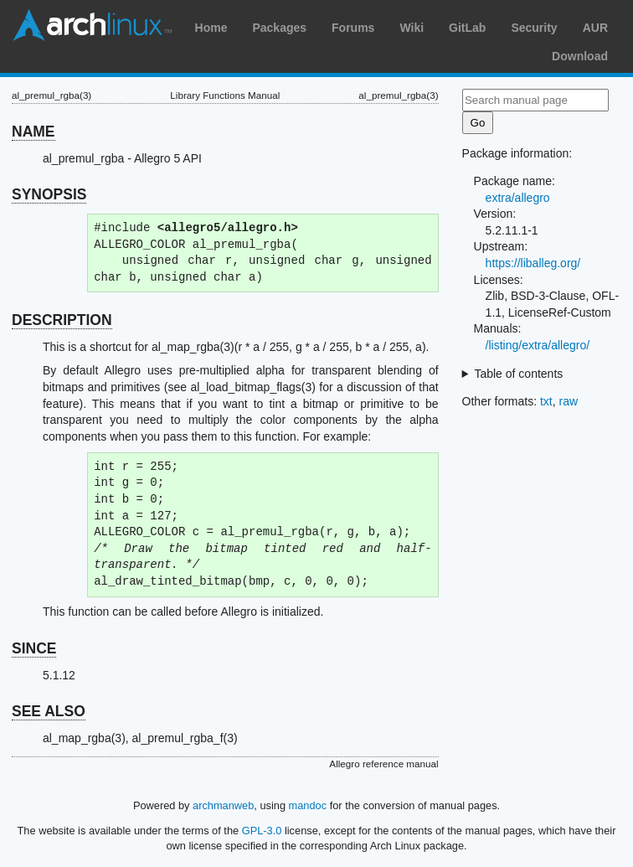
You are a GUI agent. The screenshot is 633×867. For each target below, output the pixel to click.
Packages (279, 27)
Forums (353, 27)
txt (546, 401)
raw (569, 401)
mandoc (308, 805)
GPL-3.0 (262, 830)
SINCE (34, 648)
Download (580, 56)
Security (534, 27)
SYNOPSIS (49, 194)
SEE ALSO (48, 711)
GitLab (467, 27)
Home (211, 27)
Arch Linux (92, 25)
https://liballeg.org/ (533, 263)
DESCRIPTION (62, 320)
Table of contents (518, 373)
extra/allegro (518, 197)
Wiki (411, 27)
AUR (595, 27)
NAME (33, 131)
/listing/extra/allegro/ (538, 345)
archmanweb (223, 805)
